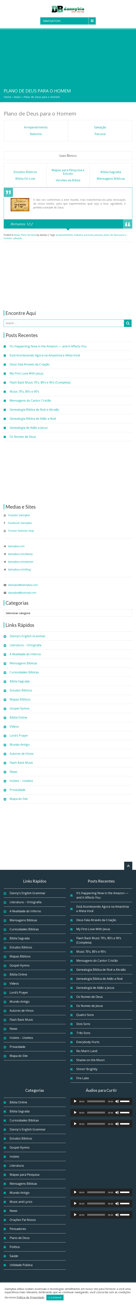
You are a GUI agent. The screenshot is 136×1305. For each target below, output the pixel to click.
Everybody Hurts (87, 1042)
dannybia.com (16, 546)
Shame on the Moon (90, 1060)
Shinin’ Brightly (86, 1069)
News (17, 97)
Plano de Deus (28, 235)
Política (15, 1247)
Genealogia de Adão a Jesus (29, 428)
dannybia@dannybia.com (23, 585)
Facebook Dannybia (19, 523)
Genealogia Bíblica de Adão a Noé (33, 419)
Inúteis (14, 1156)
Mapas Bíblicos (20, 699)
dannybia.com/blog (19, 569)
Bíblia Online (18, 717)
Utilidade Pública (21, 1265)
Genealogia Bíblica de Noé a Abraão (34, 410)
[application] (101, 1101)
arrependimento (64, 235)
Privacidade (17, 790)
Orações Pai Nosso (23, 1220)
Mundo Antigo (20, 745)
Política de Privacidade (30, 1297)
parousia (89, 235)
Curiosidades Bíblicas (24, 672)
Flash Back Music (21, 763)
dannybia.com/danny (20, 554)
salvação (17, 238)
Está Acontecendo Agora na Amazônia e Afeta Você (45, 355)
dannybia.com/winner (20, 561)
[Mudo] (117, 1101)
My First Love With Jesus (26, 373)
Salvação (100, 127)
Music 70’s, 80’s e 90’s (24, 391)
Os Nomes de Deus (23, 437)
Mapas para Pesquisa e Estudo (68, 172)
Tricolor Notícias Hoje (21, 530)
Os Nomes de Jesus (89, 1006)
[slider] (96, 1101)
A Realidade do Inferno (25, 654)
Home (7, 97)
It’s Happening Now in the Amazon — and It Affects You (48, 346)
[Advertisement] (68, 57)
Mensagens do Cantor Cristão (30, 400)
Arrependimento (36, 127)
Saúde (14, 1256)
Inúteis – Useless (21, 781)
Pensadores (18, 1229)
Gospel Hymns (20, 708)
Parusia (100, 134)
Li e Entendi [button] (55, 1297)
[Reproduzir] (75, 1101)
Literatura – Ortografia (25, 645)
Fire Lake (82, 1078)
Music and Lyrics (21, 1202)
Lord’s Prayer (19, 735)
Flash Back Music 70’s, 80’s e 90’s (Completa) (40, 382)
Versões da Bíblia (68, 180)
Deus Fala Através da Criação (30, 364)
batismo (78, 235)
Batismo (36, 134)
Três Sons (83, 1033)
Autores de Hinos (22, 754)
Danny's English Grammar (28, 1129)
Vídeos (14, 726)
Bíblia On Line (25, 179)
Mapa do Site (19, 799)
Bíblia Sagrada (20, 681)
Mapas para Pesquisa (24, 1175)
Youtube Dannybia (19, 515)
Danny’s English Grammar (27, 636)
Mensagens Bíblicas (23, 663)
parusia (99, 235)
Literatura (17, 1166)
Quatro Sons (85, 1015)
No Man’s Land (86, 1051)
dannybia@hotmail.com (22, 592)
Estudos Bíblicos (21, 690)
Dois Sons (83, 1024)
